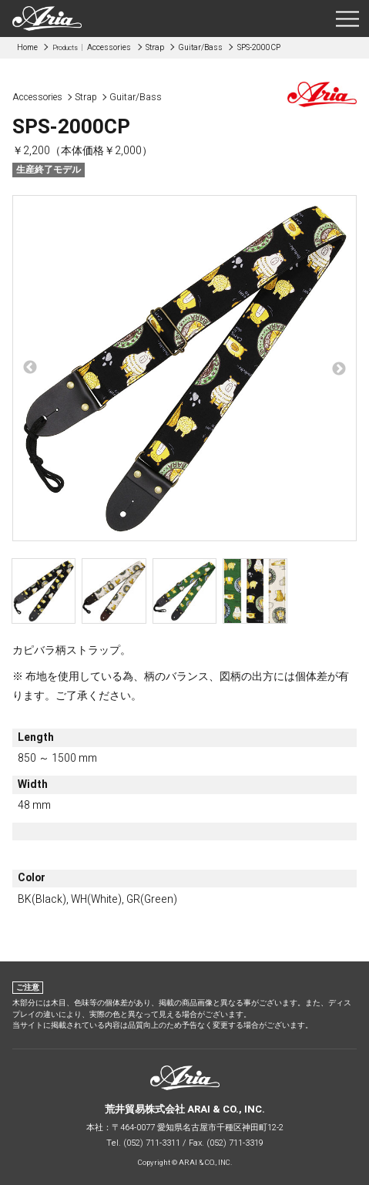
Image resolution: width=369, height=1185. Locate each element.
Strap (155, 47)
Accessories (92, 47)
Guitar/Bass (200, 47)
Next (339, 369)
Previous (30, 367)
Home (27, 47)
